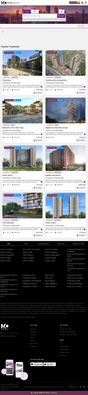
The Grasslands (8, 223)
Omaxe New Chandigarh (68, 332)
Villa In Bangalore (51, 284)
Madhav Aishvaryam (53, 175)
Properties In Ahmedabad (32, 281)
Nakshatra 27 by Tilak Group (13, 128)
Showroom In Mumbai (75, 284)
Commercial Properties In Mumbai (76, 265)
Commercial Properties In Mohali (76, 260)
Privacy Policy (64, 347)
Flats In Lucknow (6, 252)
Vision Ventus (7, 175)
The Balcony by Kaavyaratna (56, 80)
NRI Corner (33, 343)
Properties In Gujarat (30, 286)
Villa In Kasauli (50, 281)
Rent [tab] (34, 12)
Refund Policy (64, 350)
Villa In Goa (49, 278)
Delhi (25, 19)
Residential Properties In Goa (9, 295)
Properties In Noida (29, 284)
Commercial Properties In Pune (76, 269)
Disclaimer (63, 355)
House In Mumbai (51, 252)
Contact (33, 335)
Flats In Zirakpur (28, 261)
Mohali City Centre (66, 329)
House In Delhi (50, 261)
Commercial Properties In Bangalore (76, 250)
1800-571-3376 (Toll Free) (10, 333)
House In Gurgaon (51, 249)
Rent (26, 244)
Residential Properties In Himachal (9, 290)
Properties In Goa (29, 275)
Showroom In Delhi (73, 281)
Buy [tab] (27, 12)
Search (61, 16)
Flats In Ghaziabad (7, 255)
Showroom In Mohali (74, 275)
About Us (33, 329)
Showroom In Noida (74, 286)
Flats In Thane (5, 261)
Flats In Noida (27, 252)
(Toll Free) (44, 393)
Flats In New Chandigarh (31, 249)
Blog (31, 338)
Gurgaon (30, 19)
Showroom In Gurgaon (75, 278)
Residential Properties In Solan (9, 286)
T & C (61, 344)
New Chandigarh (60, 19)
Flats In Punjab (5, 258)
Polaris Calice (50, 223)
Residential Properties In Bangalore (9, 281)
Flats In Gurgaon (29, 258)
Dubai (42, 19)
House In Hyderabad (52, 255)
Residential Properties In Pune (9, 276)
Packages (33, 346)
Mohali (37, 19)
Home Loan (61, 244)
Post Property (74, 2)
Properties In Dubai (29, 278)
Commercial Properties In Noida (76, 255)
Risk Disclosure (65, 352)
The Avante (6, 80)
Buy (9, 244)
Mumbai (47, 19)
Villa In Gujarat (50, 286)
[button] (82, 25)
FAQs (32, 340)
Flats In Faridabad (6, 249)
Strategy (33, 332)
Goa (52, 19)
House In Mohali (50, 258)
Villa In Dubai (49, 275)
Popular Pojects (43, 244)
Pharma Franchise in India (68, 335)
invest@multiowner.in (9, 336)
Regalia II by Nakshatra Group (56, 128)
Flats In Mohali (28, 255)
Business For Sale (78, 244)
